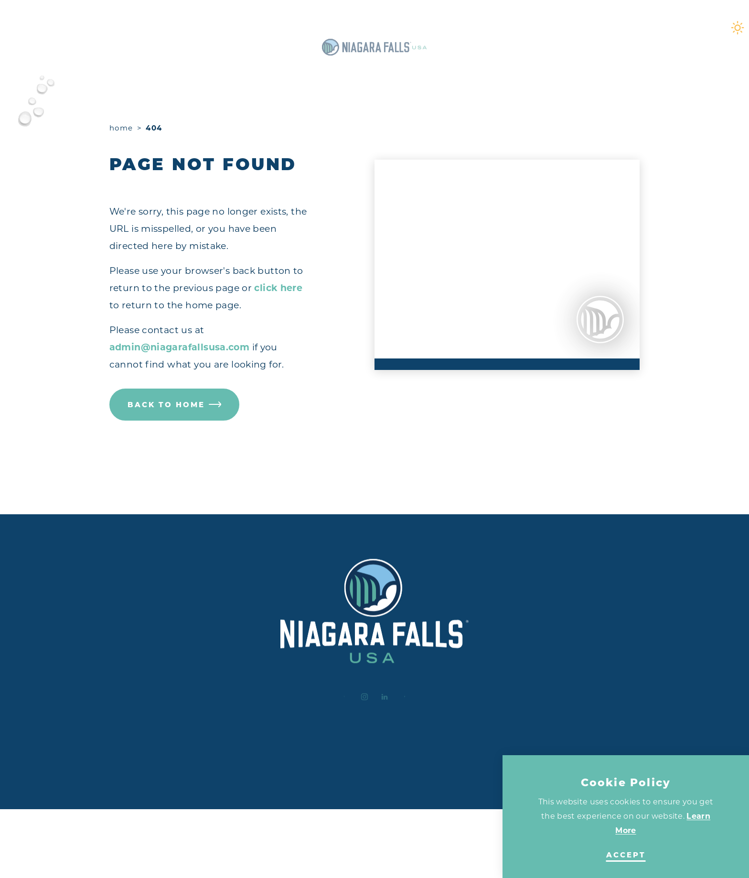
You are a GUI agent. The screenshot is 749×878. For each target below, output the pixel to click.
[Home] (374, 27)
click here (278, 287)
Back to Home (175, 404)
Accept (626, 855)
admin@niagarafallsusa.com (179, 347)
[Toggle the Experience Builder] (72, 27)
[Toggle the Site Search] (682, 27)
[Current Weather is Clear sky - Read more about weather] (647, 27)
